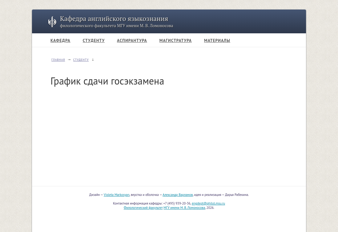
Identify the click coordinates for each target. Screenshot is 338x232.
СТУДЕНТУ (94, 40)
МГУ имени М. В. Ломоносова (184, 207)
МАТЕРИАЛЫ (217, 40)
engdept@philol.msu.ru (208, 203)
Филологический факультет (143, 207)
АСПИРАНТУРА (132, 40)
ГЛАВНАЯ (58, 60)
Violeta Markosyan (116, 195)
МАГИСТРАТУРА (175, 40)
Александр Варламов (178, 195)
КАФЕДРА (60, 40)
